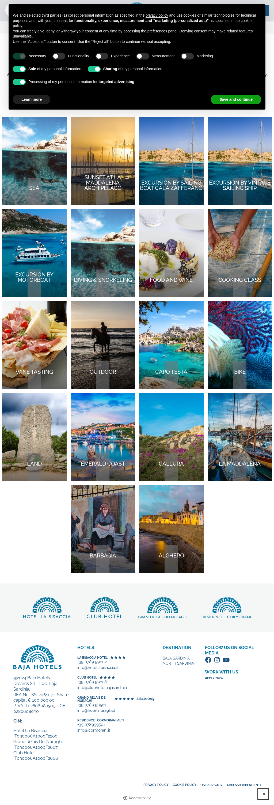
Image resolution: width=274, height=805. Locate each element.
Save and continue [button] (236, 99)
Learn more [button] (31, 99)
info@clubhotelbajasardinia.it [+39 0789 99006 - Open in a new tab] (103, 688)
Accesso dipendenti (244, 785)
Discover (47, 607)
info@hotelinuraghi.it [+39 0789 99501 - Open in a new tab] (96, 711)
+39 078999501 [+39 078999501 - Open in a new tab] (91, 725)
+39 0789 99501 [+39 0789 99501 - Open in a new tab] (91, 705)
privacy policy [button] (157, 15)
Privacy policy (156, 785)
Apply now (214, 678)
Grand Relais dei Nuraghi (91, 699)
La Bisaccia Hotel (92, 658)
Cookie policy (184, 785)
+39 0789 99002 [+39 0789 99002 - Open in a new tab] (92, 662)
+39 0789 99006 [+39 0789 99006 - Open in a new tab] (92, 682)
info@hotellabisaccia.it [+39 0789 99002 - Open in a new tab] (97, 668)
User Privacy (211, 785)
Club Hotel (87, 677)
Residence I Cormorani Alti (100, 720)
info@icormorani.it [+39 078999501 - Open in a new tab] (93, 730)
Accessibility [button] (139, 798)
